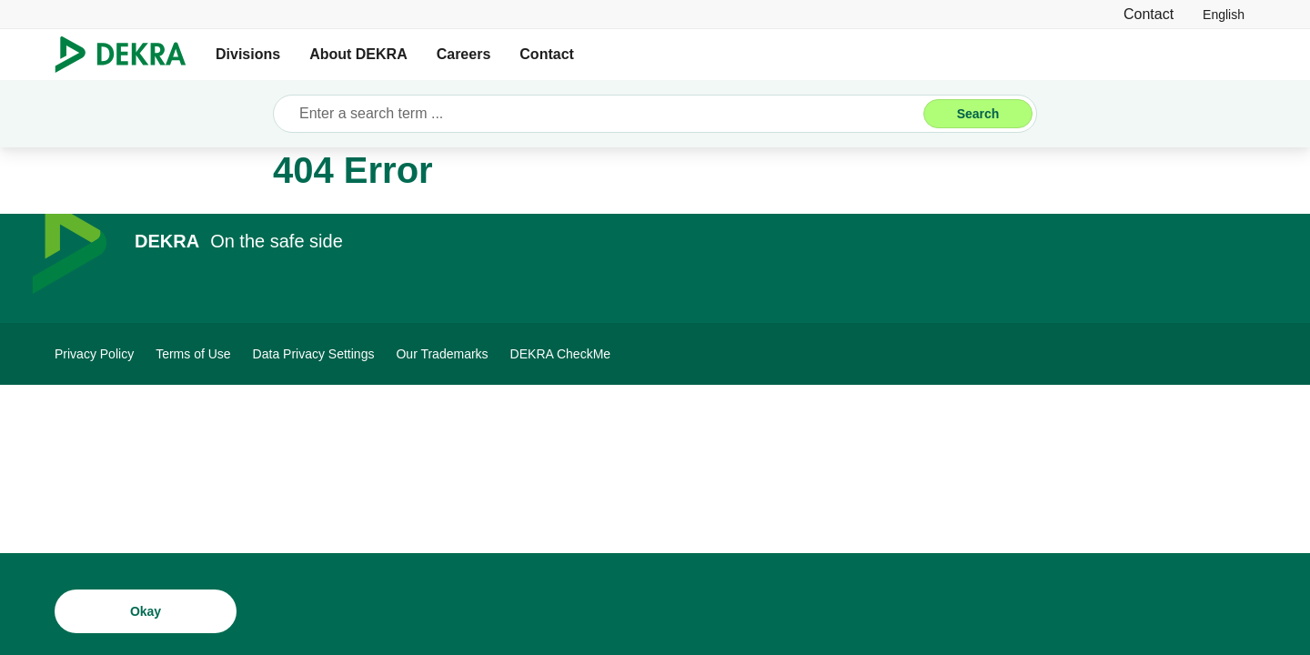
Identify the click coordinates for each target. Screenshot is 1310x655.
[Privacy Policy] (94, 354)
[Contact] (1148, 14)
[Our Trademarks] (442, 354)
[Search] (978, 113)
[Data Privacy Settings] (314, 354)
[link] (1223, 14)
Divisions (248, 54)
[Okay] (146, 616)
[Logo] (128, 54)
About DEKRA (358, 54)
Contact (546, 54)
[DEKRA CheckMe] (560, 354)
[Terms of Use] (193, 354)
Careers (464, 54)
